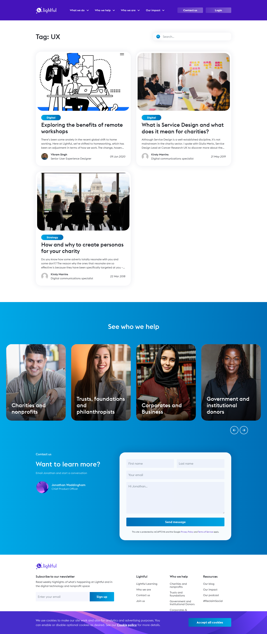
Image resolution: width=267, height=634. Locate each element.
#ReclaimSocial (213, 601)
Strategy (52, 237)
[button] (234, 430)
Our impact (210, 589)
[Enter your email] (63, 596)
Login (218, 10)
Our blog (208, 583)
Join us (140, 601)
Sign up (102, 597)
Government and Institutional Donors (182, 603)
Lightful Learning (146, 583)
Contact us (190, 10)
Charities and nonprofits (178, 585)
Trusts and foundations (177, 594)
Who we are (143, 589)
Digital (51, 117)
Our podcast (211, 595)
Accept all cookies (210, 622)
